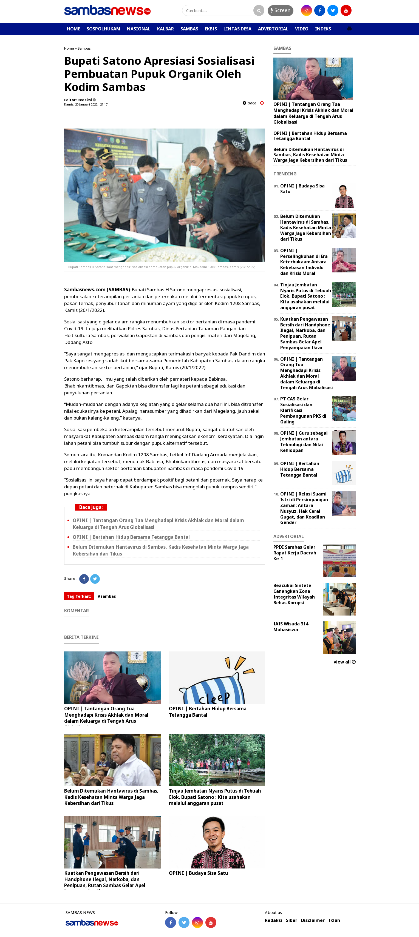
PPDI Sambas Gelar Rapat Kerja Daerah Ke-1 (294, 553)
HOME (73, 29)
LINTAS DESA (237, 29)
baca (249, 103)
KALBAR (165, 29)
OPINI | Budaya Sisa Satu (198, 873)
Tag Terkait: (79, 596)
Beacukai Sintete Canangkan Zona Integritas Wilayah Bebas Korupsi (294, 593)
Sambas (84, 48)
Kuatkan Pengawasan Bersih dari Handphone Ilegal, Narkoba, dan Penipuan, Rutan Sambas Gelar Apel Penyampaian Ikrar (104, 882)
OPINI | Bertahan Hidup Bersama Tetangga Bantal (131, 537)
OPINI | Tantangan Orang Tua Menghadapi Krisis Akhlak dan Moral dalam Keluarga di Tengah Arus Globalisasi (106, 717)
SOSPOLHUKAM (103, 29)
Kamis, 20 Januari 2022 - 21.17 (85, 104)
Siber (291, 920)
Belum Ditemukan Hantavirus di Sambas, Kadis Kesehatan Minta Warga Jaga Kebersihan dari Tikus (111, 797)
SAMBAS (189, 29)
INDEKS (323, 29)
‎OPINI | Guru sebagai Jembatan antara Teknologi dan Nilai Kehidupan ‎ (304, 441)
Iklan (334, 920)
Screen (280, 10)
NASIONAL (139, 29)
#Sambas (107, 596)
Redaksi (273, 920)
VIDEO (301, 29)
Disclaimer (313, 920)
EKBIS (211, 29)
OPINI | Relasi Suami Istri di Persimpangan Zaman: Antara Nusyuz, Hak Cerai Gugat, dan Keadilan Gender (304, 508)
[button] (349, 26)
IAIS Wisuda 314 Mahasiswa (290, 627)
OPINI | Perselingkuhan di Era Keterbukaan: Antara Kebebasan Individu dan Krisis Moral (304, 261)
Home (69, 48)
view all (345, 662)
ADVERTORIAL (273, 29)
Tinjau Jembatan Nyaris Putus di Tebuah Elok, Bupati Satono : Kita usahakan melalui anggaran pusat (215, 797)
